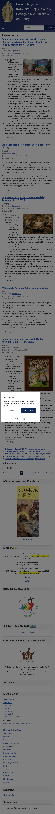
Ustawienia (11, 410)
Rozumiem (29, 410)
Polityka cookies (20, 419)
